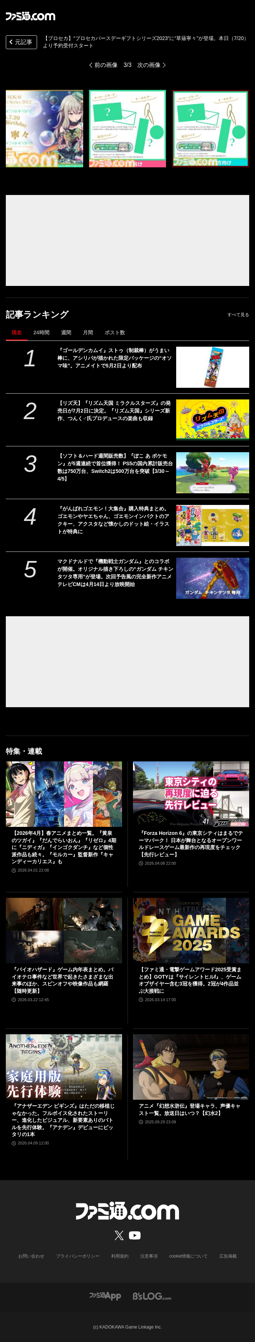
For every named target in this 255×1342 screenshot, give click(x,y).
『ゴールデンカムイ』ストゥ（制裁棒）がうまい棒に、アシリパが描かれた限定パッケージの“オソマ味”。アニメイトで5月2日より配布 (114, 358)
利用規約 (120, 1256)
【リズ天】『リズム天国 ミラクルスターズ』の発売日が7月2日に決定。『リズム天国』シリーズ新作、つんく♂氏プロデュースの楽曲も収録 (114, 410)
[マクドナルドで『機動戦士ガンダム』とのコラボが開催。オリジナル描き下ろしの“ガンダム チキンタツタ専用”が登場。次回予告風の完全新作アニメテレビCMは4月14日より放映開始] (212, 578)
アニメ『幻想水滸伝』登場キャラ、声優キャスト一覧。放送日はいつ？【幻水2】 (189, 1109)
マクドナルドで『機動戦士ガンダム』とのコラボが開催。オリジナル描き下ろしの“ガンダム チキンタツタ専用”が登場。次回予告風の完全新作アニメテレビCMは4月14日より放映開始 (115, 572)
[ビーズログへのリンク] (152, 1296)
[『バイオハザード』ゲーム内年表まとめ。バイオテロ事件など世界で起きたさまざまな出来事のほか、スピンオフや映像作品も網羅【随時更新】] (64, 930)
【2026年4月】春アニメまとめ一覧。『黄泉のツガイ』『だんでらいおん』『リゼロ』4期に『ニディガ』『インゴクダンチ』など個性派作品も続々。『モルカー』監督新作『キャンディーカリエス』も (64, 847)
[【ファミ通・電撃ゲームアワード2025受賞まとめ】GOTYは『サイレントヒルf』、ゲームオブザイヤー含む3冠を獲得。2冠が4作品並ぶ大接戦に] (191, 930)
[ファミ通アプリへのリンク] (105, 1296)
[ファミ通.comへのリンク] (30, 16)
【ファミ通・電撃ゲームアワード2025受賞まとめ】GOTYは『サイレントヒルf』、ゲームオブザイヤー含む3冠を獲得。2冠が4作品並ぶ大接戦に (190, 980)
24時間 (41, 332)
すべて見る (238, 314)
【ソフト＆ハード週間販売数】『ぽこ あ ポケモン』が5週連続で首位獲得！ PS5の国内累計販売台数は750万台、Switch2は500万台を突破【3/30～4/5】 (115, 467)
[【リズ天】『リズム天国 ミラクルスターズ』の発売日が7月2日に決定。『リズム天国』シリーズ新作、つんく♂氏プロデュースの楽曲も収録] (212, 420)
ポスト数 (115, 332)
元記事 (20, 43)
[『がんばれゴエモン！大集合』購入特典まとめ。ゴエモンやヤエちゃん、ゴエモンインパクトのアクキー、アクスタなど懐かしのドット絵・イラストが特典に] (212, 525)
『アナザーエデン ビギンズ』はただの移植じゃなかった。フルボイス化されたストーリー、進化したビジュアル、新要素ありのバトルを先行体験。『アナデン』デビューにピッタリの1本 (63, 1120)
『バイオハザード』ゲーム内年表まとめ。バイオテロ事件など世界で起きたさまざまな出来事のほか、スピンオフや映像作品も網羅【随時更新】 (62, 980)
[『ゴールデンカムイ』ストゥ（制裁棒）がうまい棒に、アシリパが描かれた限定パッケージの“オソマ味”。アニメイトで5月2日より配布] (212, 367)
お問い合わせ (31, 1256)
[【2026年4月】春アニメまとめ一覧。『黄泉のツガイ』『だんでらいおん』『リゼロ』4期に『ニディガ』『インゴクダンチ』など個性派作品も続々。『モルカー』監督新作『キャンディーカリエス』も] (64, 794)
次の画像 (149, 65)
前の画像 (106, 65)
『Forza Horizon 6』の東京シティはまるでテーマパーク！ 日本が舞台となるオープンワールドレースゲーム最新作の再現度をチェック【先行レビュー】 (191, 843)
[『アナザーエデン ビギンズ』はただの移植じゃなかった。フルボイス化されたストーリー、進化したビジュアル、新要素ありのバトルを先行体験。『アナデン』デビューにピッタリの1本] (64, 1067)
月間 (88, 332)
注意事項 (149, 1256)
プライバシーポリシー (78, 1256)
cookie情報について (188, 1256)
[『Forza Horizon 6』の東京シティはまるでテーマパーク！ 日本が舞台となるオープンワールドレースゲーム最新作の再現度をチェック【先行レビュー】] (191, 794)
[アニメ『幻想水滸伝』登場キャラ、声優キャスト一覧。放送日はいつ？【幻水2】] (191, 1067)
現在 (17, 332)
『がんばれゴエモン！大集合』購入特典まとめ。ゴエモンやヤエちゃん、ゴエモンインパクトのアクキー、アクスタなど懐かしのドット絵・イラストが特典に (113, 520)
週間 (66, 332)
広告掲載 (228, 1256)
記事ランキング (37, 314)
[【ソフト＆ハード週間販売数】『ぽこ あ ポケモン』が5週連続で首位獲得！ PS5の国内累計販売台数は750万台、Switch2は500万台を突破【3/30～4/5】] (212, 472)
